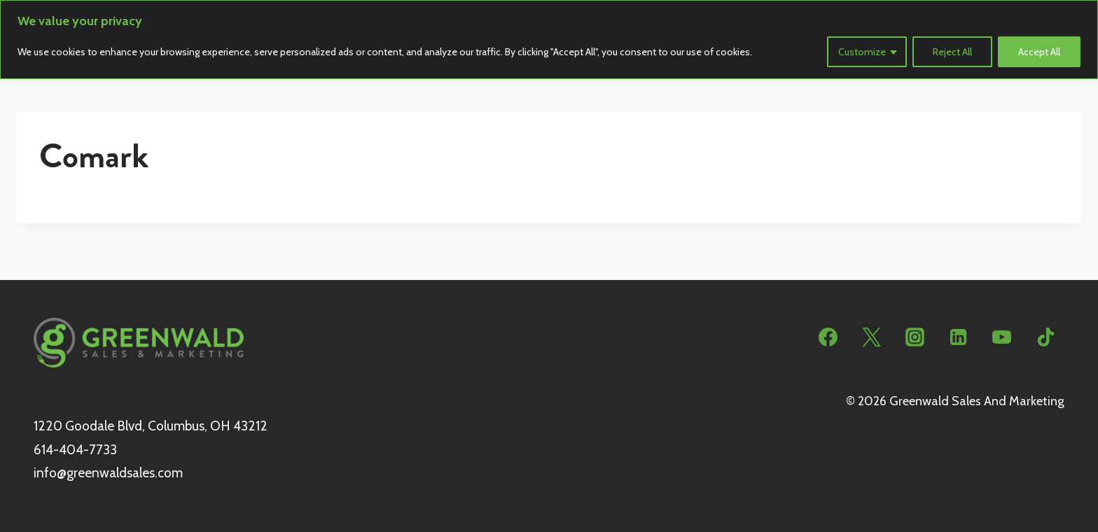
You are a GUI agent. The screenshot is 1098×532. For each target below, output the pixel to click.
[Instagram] (915, 337)
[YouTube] (1002, 337)
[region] (549, 39)
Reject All (952, 52)
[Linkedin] (959, 337)
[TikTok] (1045, 337)
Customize (862, 52)
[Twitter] (872, 337)
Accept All (1039, 52)
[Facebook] (828, 337)
